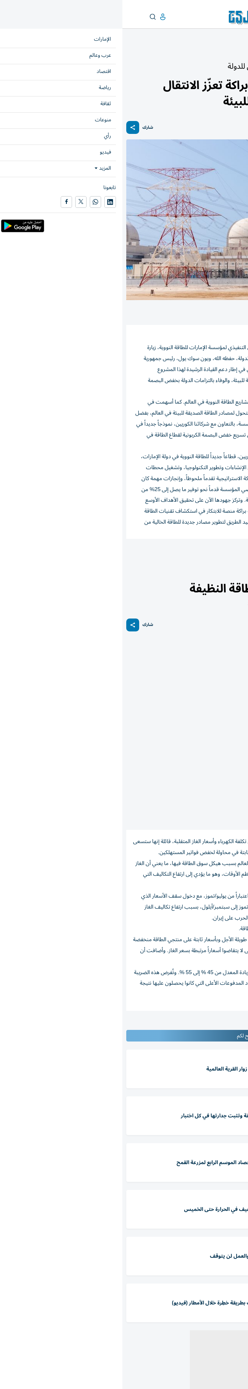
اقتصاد (237, 575)
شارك (25, 128)
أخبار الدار (218, 50)
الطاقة (170, 556)
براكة (193, 556)
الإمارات (237, 50)
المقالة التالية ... (228, 1024)
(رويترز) (210, 813)
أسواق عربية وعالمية (209, 575)
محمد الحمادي (225, 556)
